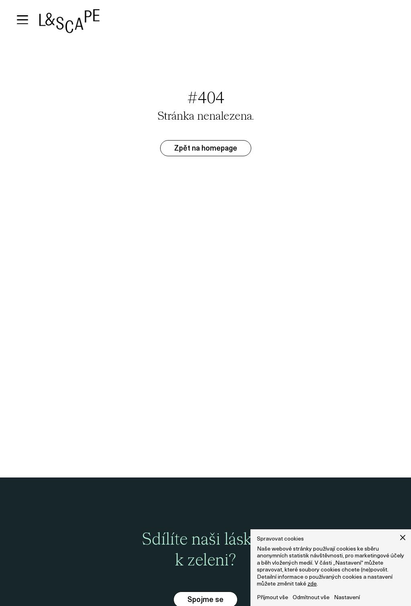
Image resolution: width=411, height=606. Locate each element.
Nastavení (347, 598)
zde (312, 584)
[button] (402, 537)
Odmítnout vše (311, 598)
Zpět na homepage (205, 149)
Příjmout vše (272, 598)
